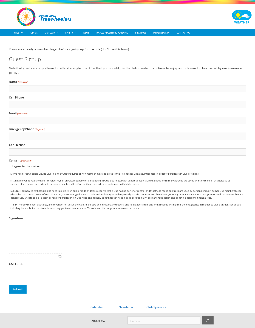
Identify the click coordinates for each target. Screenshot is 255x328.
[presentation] (36, 274)
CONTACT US (183, 32)
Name (18, 82)
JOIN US (34, 32)
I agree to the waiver (26, 166)
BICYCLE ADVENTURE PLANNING (112, 32)
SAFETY (72, 32)
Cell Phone (16, 97)
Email (18, 113)
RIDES (20, 32)
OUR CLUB (53, 32)
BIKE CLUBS (140, 32)
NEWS (86, 32)
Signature (16, 218)
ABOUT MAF (99, 321)
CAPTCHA (15, 264)
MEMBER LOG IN (161, 32)
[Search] (208, 320)
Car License (17, 145)
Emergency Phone (27, 129)
